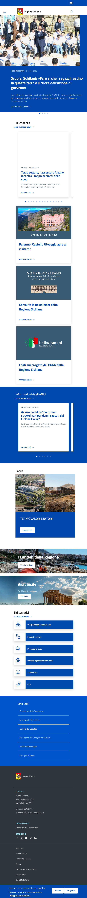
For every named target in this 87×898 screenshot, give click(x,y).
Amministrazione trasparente (27, 833)
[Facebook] (17, 843)
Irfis (29, 690)
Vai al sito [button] (24, 602)
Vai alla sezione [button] (26, 570)
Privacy (18, 870)
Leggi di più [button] (27, 536)
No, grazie (71, 890)
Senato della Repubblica (30, 725)
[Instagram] (30, 843)
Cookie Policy (20, 880)
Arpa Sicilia (32, 678)
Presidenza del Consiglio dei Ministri (35, 743)
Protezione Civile (34, 654)
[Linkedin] (34, 843)
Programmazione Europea (39, 630)
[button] (72, 11)
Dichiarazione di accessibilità (26, 875)
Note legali (19, 854)
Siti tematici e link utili (23, 864)
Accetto (58, 890)
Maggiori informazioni (20, 895)
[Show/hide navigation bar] (4, 12)
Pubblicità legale (21, 859)
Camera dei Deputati (28, 734)
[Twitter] (20, 843)
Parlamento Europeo (28, 752)
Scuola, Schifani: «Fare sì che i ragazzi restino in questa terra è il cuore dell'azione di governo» (47, 82)
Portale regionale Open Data (40, 666)
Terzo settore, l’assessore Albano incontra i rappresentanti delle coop (43, 176)
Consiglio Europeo (27, 761)
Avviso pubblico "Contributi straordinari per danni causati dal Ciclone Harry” (41, 416)
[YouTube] (25, 843)
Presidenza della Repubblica (31, 716)
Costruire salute (34, 642)
